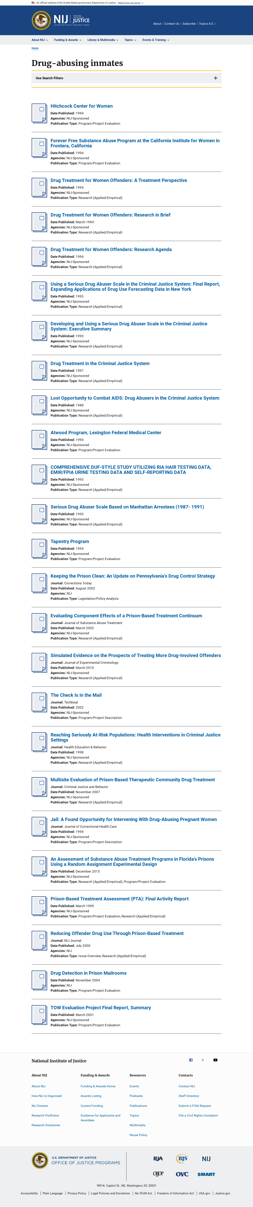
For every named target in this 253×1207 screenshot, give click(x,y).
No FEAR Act (143, 1193)
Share (221, 26)
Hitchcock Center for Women (82, 106)
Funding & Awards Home (98, 1086)
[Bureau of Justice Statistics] (182, 1164)
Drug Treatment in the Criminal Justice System (100, 363)
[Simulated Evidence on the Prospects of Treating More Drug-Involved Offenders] (39, 671)
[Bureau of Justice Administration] (158, 1162)
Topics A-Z (206, 23)
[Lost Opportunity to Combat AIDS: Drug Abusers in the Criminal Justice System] (39, 414)
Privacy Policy (77, 1193)
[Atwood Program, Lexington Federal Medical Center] (39, 449)
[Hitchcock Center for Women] (39, 122)
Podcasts (136, 1096)
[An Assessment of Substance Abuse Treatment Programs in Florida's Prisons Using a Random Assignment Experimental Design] (39, 875)
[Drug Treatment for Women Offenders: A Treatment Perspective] (39, 196)
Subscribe (189, 23)
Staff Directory (189, 1096)
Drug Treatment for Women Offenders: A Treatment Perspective (119, 180)
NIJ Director (40, 1106)
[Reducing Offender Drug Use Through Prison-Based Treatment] (39, 949)
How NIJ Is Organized (47, 1096)
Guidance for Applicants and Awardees (100, 1118)
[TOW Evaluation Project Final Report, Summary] (39, 1024)
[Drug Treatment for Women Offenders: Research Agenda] (39, 265)
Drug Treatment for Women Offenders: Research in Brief (111, 215)
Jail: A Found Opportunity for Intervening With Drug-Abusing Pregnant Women (134, 819)
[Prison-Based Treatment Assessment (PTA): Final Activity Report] (39, 915)
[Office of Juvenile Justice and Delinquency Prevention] (158, 1177)
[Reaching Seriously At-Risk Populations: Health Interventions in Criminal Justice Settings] (39, 751)
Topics (134, 1115)
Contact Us (171, 23)
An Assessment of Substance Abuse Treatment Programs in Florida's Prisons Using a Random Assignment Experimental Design (132, 861)
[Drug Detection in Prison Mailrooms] (39, 989)
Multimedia (137, 1125)
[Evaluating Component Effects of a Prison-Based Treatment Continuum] (39, 632)
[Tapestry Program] (39, 557)
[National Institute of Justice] (206, 1162)
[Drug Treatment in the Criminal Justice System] (39, 379)
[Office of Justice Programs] (41, 20)
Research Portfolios (45, 1115)
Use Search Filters (49, 78)
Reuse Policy (138, 1135)
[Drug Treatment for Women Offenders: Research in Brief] (39, 231)
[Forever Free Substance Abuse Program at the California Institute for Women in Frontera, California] (39, 157)
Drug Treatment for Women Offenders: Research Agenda (111, 249)
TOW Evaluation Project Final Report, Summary (101, 1007)
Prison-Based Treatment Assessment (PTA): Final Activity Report (120, 899)
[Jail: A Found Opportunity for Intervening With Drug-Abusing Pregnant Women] (39, 835)
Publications (138, 1106)
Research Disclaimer (46, 1125)
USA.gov (204, 1193)
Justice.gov (222, 1193)
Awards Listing (91, 1096)
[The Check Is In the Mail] (39, 711)
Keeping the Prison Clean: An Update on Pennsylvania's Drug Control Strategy (133, 576)
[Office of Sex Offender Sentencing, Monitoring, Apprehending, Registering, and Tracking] (206, 1176)
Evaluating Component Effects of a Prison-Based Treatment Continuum (126, 616)
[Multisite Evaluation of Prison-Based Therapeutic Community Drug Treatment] (39, 796)
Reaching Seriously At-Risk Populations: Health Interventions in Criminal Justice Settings (136, 737)
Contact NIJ (187, 1086)
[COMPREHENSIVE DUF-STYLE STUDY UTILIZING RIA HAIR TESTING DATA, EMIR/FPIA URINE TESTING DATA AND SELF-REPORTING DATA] (39, 483)
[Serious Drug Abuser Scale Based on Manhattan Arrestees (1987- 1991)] (39, 523)
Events (134, 1086)
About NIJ (38, 1086)
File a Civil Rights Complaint (198, 1115)
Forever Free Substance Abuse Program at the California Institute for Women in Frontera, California (135, 143)
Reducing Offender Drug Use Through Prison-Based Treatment (117, 933)
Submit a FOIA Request (195, 1106)
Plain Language (53, 1193)
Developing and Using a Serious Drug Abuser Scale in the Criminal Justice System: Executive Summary (129, 326)
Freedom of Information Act (175, 1193)
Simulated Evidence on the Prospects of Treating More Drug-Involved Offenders (136, 655)
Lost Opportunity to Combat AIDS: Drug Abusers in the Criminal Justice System (135, 398)
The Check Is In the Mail (76, 695)
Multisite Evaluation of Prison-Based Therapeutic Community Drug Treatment (133, 779)
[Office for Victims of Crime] (182, 1177)
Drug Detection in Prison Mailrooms (88, 973)
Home (35, 48)
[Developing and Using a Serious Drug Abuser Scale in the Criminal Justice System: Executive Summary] (39, 340)
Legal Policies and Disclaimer (110, 1193)
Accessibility (29, 1193)
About (157, 23)
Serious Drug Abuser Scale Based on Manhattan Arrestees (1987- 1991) (127, 507)
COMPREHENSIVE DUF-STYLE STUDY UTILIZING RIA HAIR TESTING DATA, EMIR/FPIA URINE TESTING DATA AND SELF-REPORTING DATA (131, 469)
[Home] (71, 20)
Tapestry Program (70, 541)
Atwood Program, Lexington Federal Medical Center (106, 432)
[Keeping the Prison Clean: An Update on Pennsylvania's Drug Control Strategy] (39, 592)
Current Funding (92, 1106)
